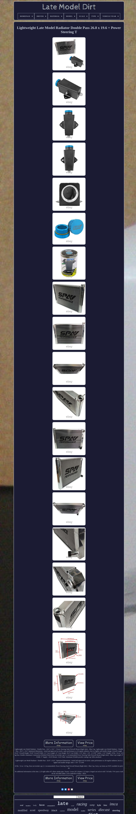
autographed (51, 805)
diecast (104, 809)
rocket (83, 811)
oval (21, 805)
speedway (43, 810)
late (62, 803)
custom (62, 811)
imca (114, 804)
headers (28, 805)
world (72, 805)
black (54, 810)
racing (82, 804)
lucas (42, 805)
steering (116, 810)
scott (32, 810)
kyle (99, 805)
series (92, 810)
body (35, 805)
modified (22, 810)
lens (105, 805)
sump (92, 805)
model (72, 809)
